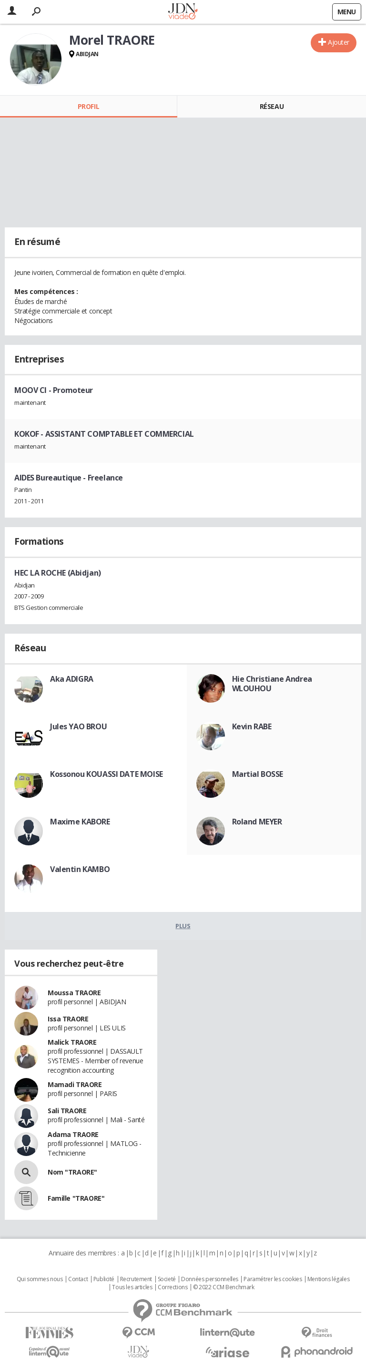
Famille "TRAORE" (76, 1198)
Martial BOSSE (258, 774)
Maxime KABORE (80, 821)
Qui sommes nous (40, 1279)
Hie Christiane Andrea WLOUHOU (272, 684)
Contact (78, 1279)
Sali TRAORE (67, 1110)
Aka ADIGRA (71, 679)
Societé (167, 1279)
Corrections (172, 1287)
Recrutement (136, 1279)
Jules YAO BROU (78, 726)
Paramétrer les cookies (273, 1279)
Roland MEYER (257, 821)
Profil (88, 106)
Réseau (272, 106)
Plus (182, 925)
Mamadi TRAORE (75, 1084)
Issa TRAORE (68, 1018)
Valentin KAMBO (80, 869)
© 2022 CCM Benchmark (223, 1287)
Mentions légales (328, 1279)
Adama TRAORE (73, 1134)
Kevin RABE (252, 726)
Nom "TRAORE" (72, 1171)
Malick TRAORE (72, 1042)
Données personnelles (209, 1279)
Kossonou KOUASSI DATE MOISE (106, 774)
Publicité (103, 1279)
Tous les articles (132, 1287)
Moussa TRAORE (74, 992)
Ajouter (338, 42)
